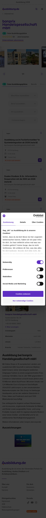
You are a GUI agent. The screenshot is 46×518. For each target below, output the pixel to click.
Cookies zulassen (23, 294)
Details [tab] (23, 222)
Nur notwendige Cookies (23, 301)
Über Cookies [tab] (37, 222)
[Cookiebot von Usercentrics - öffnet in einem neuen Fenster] (33, 215)
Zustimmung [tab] (8, 222)
